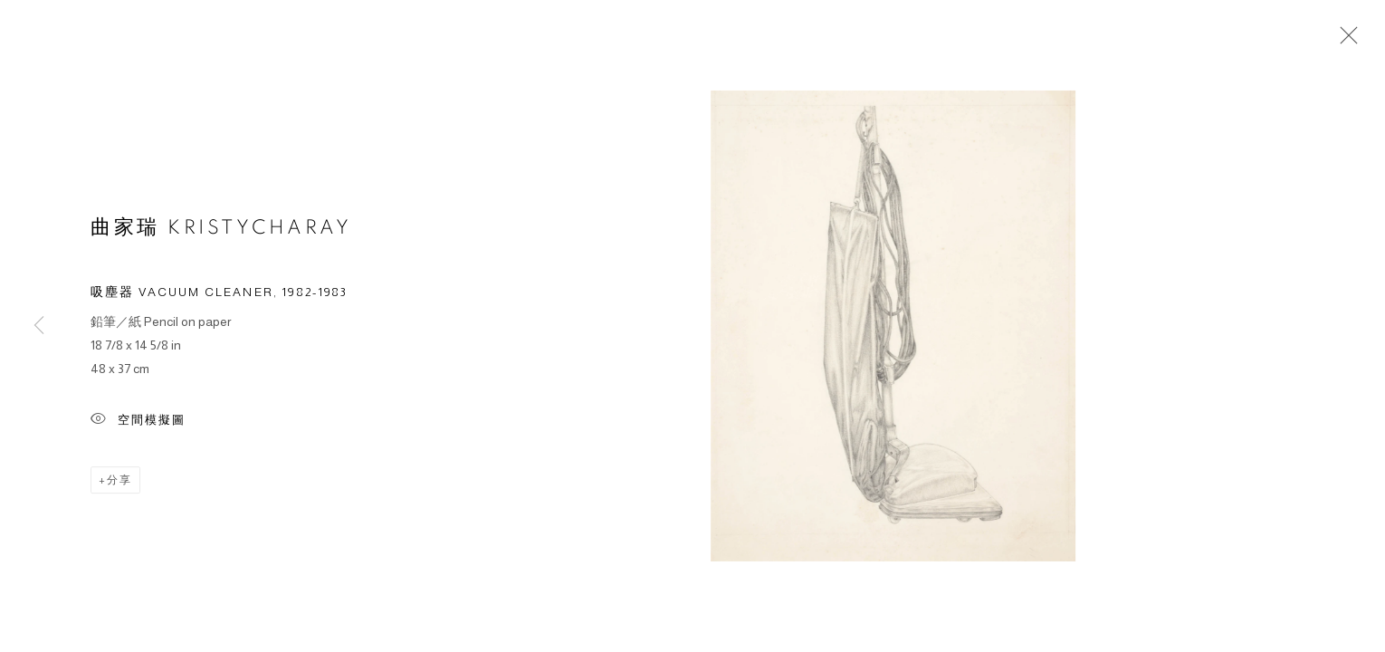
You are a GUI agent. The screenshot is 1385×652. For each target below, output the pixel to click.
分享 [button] (119, 482)
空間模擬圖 (138, 423)
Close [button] (1344, 40)
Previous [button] (39, 326)
